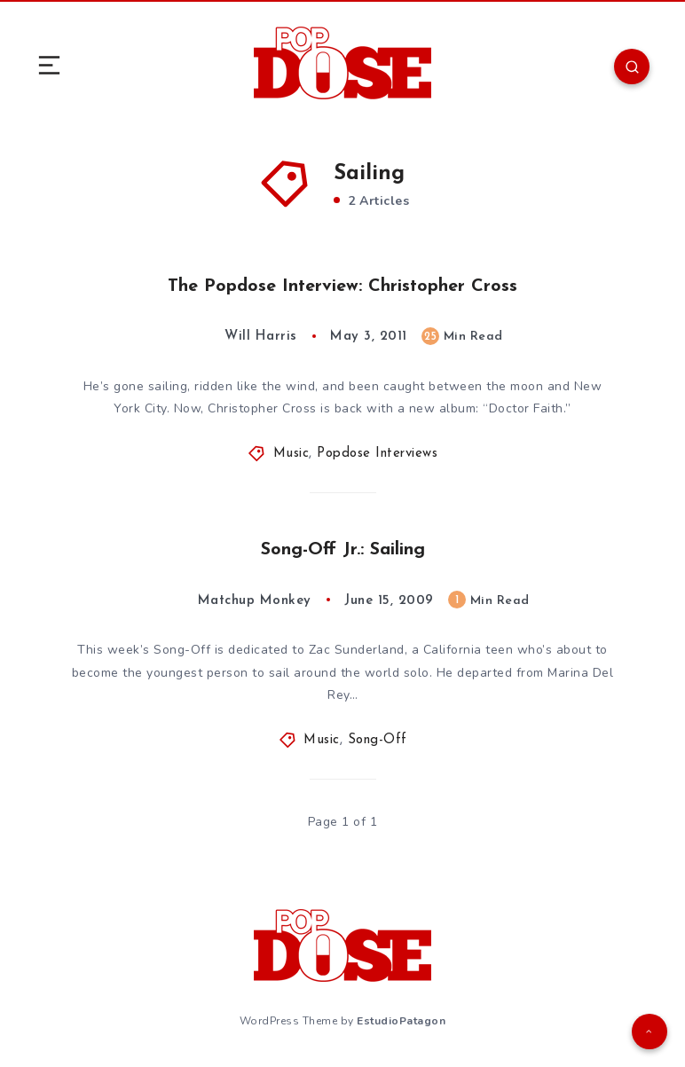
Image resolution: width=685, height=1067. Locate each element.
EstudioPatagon (401, 1021)
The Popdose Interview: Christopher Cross (342, 286)
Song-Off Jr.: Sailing (343, 550)
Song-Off (377, 740)
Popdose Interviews (377, 453)
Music (291, 453)
